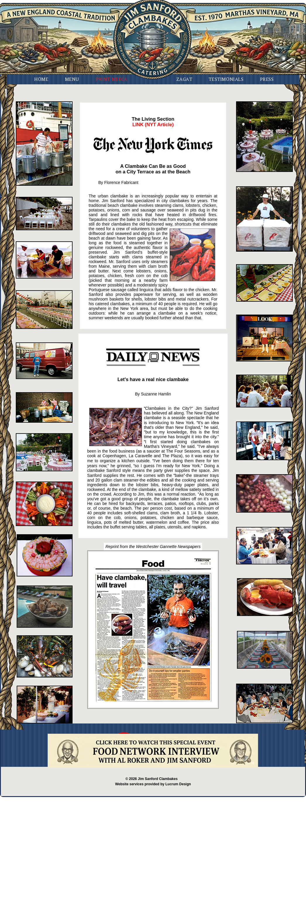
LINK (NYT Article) (152, 124)
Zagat (184, 79)
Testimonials (226, 79)
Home (41, 79)
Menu (72, 79)
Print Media (111, 79)
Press (267, 79)
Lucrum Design (178, 784)
